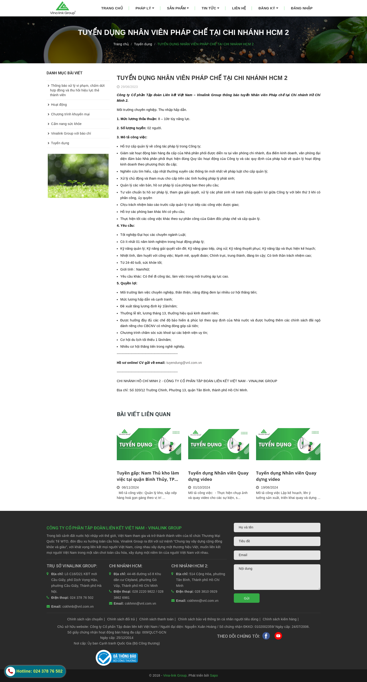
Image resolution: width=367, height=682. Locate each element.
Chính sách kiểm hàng (281, 619)
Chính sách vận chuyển (86, 619)
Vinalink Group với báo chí (69, 133)
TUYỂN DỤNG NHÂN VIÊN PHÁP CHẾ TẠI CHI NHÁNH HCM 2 (202, 78)
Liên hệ (239, 8)
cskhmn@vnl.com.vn (140, 603)
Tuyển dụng (58, 143)
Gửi (247, 598)
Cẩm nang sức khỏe (64, 123)
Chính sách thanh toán (157, 619)
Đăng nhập (301, 8)
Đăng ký (268, 8)
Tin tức (211, 8)
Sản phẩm (178, 8)
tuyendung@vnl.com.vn (184, 363)
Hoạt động (57, 104)
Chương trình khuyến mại (68, 114)
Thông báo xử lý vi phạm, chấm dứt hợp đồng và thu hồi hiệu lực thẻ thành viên (76, 89)
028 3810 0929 (206, 591)
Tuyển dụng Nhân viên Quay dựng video (218, 476)
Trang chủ (112, 8)
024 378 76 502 (82, 597)
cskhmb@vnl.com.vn (78, 606)
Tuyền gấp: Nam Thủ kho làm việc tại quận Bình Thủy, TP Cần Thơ (148, 476)
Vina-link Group (175, 675)
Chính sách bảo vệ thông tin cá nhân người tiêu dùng (219, 619)
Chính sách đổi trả (122, 619)
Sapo (214, 675)
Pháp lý (145, 8)
